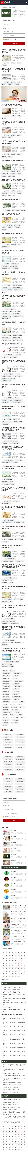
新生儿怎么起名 (8, 599)
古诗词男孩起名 (8, 225)
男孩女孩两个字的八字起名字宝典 (13, 160)
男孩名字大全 (18, 460)
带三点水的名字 (6, 402)
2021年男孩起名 (18, 421)
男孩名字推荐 (6, 683)
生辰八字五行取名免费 (10, 309)
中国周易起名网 (8, 479)
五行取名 (4, 118)
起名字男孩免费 (15, 263)
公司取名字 (15, 720)
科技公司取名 (7, 335)
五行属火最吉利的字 (14, 443)
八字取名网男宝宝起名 (7, 642)
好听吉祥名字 (15, 210)
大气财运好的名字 (19, 561)
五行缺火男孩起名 (19, 681)
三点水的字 (7, 285)
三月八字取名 (5, 541)
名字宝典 (13, 171)
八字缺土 (13, 883)
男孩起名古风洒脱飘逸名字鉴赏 (11, 1107)
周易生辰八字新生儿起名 (10, 578)
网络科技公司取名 (17, 335)
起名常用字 (8, 791)
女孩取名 (17, 84)
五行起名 (4, 84)
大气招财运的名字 (6, 503)
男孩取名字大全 (18, 290)
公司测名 (13, 854)
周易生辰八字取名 (7, 712)
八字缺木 (13, 871)
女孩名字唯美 (8, 759)
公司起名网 (18, 354)
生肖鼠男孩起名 (7, 686)
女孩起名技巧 (20, 764)
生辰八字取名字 (6, 313)
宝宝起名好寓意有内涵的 (8, 666)
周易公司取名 (5, 357)
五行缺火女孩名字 (20, 759)
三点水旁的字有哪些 (17, 285)
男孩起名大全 (6, 691)
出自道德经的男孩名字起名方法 (12, 233)
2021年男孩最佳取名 (7, 290)
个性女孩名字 (8, 764)
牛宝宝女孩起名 (6, 424)
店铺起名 (13, 842)
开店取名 (12, 714)
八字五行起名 (8, 784)
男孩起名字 (15, 676)
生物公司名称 (13, 357)
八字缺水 (6, 82)
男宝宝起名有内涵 (18, 599)
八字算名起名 (5, 266)
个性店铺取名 (14, 709)
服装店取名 (5, 709)
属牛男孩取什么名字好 (9, 1114)
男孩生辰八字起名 (8, 374)
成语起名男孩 (6, 702)
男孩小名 (20, 747)
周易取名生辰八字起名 (7, 481)
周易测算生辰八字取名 (10, 558)
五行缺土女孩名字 (8, 761)
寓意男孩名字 (17, 225)
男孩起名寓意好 (7, 699)
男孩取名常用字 (20, 744)
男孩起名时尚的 (6, 462)
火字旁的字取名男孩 (18, 376)
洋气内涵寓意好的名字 (7, 582)
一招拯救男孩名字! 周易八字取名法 (12, 987)
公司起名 (13, 836)
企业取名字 (5, 722)
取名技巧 (4, 229)
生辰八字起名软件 (15, 313)
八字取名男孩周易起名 (7, 561)
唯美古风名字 (20, 784)
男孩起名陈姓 (15, 689)
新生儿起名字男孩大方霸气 (10, 1109)
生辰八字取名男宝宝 (7, 664)
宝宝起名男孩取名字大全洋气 (11, 1007)
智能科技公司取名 (6, 337)
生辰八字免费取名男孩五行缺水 (11, 989)
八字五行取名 (6, 720)
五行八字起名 (14, 268)
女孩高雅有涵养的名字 (18, 316)
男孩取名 (4, 65)
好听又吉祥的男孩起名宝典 (10, 199)
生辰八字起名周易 (8, 539)
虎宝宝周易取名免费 (19, 522)
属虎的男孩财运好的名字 (8, 484)
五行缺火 (17, 374)
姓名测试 (13, 848)
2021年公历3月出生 (7, 421)
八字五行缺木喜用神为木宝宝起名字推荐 (14, 1075)
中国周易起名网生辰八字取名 (11, 661)
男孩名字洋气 (8, 737)
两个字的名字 (5, 173)
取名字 (20, 244)
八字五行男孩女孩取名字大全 (11, 105)
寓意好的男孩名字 (16, 696)
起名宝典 (8, 210)
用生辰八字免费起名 (9, 618)
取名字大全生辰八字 (9, 520)
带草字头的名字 (6, 268)
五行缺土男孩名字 (7, 681)
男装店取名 (5, 707)
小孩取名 (20, 714)
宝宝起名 (13, 82)
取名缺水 (5, 725)
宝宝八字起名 (14, 462)
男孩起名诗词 (15, 691)
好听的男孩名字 (17, 686)
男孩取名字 (17, 227)
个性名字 (8, 781)
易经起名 (13, 63)
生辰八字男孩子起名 (7, 522)
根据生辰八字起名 (8, 460)
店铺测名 (13, 860)
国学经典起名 (20, 791)
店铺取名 (20, 704)
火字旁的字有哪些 (6, 376)
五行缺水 (4, 292)
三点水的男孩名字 (6, 287)
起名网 (8, 7)
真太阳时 (13, 39)
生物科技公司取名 (17, 337)
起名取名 (14, 702)
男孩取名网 (4, 644)
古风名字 (8, 789)
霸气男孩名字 (15, 683)
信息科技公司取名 (6, 340)
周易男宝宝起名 (19, 539)
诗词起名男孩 (6, 694)
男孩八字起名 (6, 689)
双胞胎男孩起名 (8, 744)
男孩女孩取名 (11, 176)
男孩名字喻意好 (6, 246)
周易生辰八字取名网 (9, 640)
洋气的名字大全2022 (7, 601)
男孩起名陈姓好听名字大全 (18, 911)
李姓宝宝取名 (14, 717)
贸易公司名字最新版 (18, 340)
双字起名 (19, 171)
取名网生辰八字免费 (7, 311)
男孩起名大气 (15, 694)
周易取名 (12, 704)
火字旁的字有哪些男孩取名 (8, 378)
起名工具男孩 (16, 501)
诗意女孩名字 (20, 756)
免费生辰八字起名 (6, 316)
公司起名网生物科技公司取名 (11, 344)
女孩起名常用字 (20, 761)
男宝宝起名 (8, 742)
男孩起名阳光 (6, 696)
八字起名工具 (7, 501)
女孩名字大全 (8, 756)
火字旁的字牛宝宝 (6, 381)
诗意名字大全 (8, 786)
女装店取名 (14, 707)
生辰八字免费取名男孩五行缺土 (11, 992)
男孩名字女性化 (17, 673)
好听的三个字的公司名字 (18, 918)
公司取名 (22, 702)
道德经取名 (13, 244)
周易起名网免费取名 (18, 287)
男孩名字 (10, 227)
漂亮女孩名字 (8, 767)
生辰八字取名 (13, 266)
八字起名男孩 (20, 734)
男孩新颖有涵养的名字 (17, 402)
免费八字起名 (16, 419)
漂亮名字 (10, 156)
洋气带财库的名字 (19, 642)
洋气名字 (8, 778)
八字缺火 (13, 877)
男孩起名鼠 (16, 699)
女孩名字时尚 (20, 769)
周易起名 (19, 63)
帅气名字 (4, 156)
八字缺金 (13, 889)
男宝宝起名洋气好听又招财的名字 (10, 623)
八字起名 (19, 82)
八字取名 (6, 63)
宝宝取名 (5, 714)
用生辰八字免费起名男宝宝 (8, 621)
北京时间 (6, 39)
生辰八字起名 (17, 311)
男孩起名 (10, 137)
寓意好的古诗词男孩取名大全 (11, 214)
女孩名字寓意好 (20, 767)
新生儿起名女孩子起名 (7, 580)
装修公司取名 (14, 722)
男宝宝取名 (4, 443)
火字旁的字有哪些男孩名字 (11, 441)
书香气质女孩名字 (6, 318)
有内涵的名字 (20, 789)
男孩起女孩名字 (7, 673)
